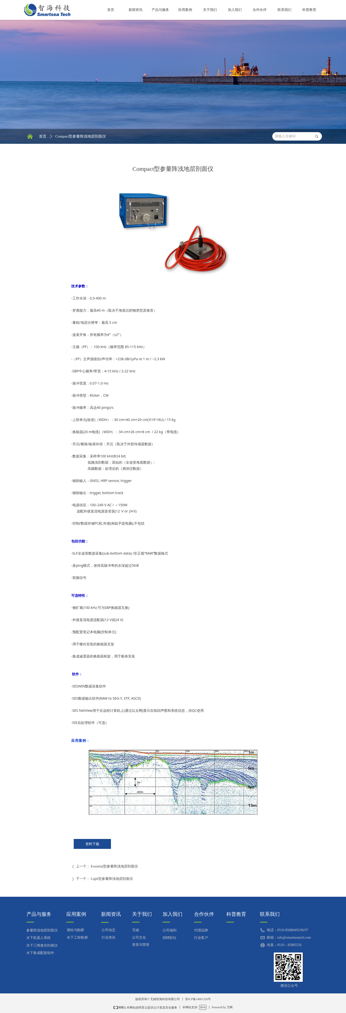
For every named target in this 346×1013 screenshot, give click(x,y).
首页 (42, 136)
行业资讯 (108, 937)
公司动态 (108, 930)
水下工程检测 (77, 937)
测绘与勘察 (75, 930)
